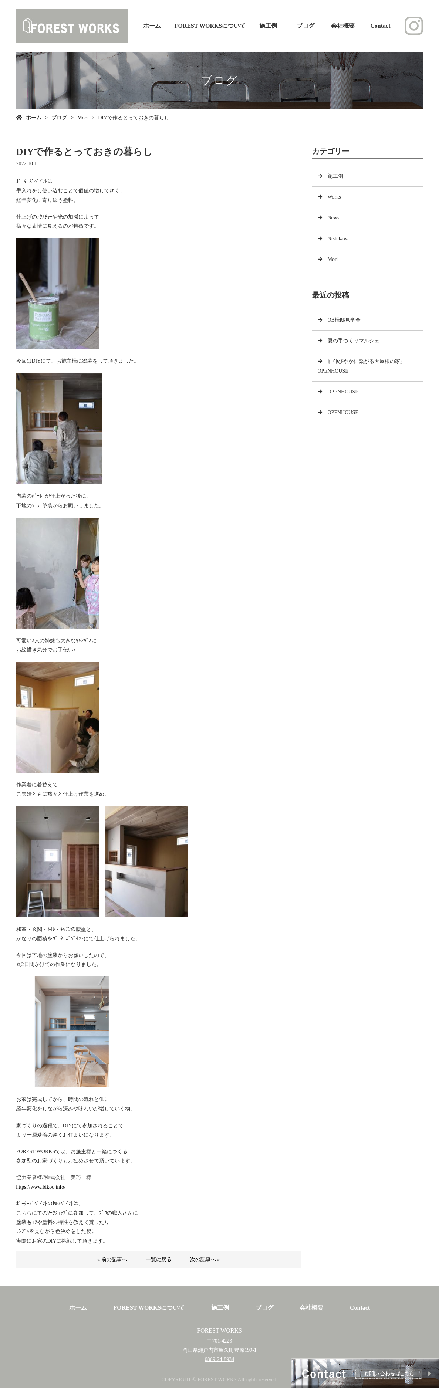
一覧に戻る (159, 1259)
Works (334, 197)
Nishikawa (339, 238)
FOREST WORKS (219, 1330)
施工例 (268, 26)
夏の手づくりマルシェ (353, 340)
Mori (82, 118)
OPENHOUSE (343, 392)
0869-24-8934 (219, 1359)
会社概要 (343, 26)
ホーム (152, 26)
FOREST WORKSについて (210, 26)
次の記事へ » (205, 1259)
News (334, 217)
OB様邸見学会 (344, 320)
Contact (380, 26)
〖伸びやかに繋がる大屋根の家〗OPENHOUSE (361, 366)
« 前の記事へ (112, 1259)
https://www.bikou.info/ (41, 1187)
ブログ (305, 26)
